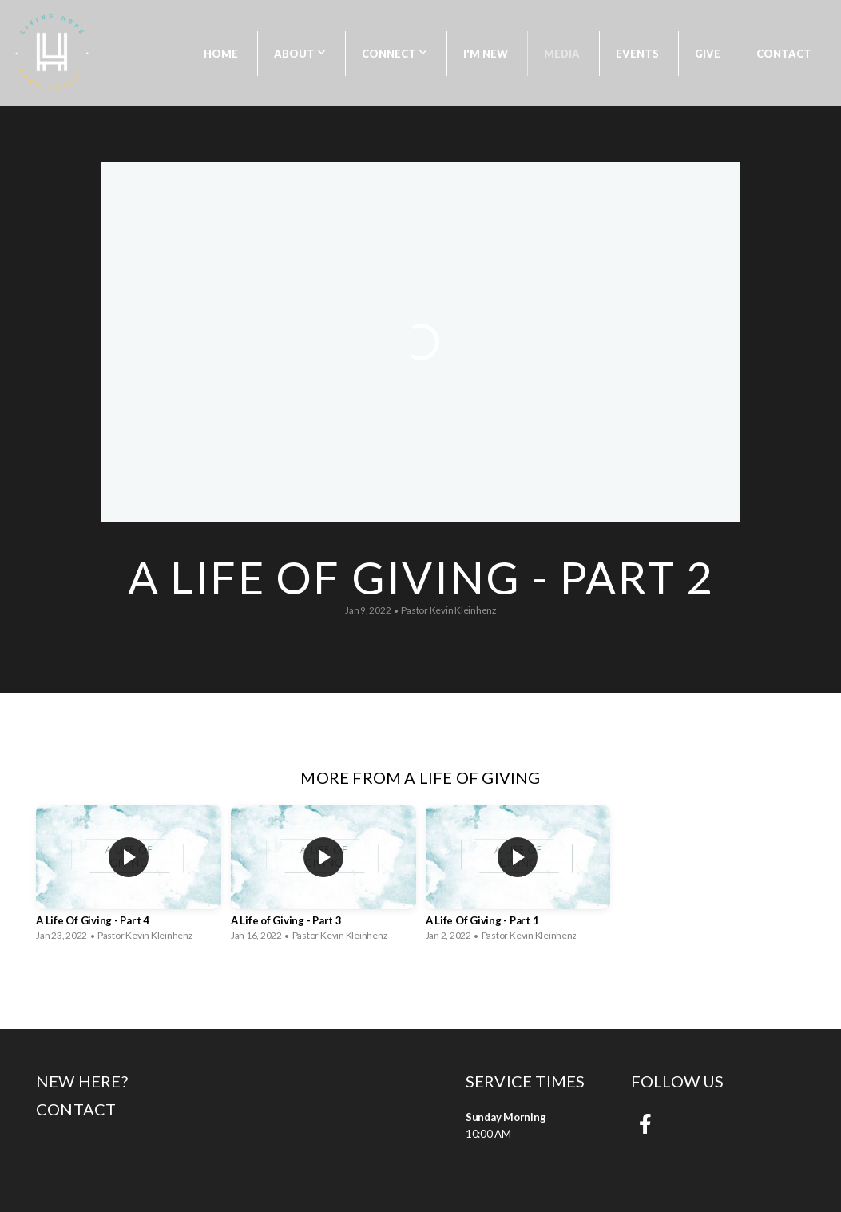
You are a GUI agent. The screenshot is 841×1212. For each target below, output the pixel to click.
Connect (394, 53)
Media (562, 53)
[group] (128, 875)
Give (707, 53)
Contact (783, 53)
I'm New (485, 53)
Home (221, 53)
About (300, 53)
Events (637, 53)
